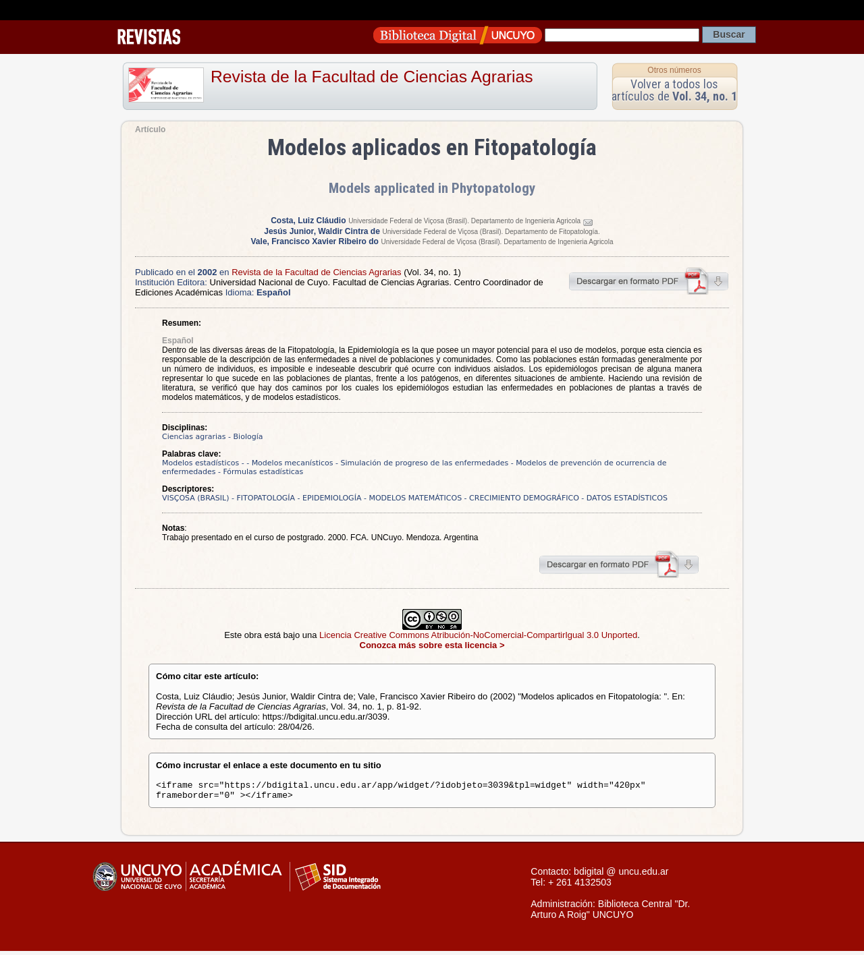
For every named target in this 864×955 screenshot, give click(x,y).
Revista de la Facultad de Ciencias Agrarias (372, 76)
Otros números (674, 70)
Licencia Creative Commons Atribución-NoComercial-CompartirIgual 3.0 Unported (478, 635)
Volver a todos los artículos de (674, 90)
